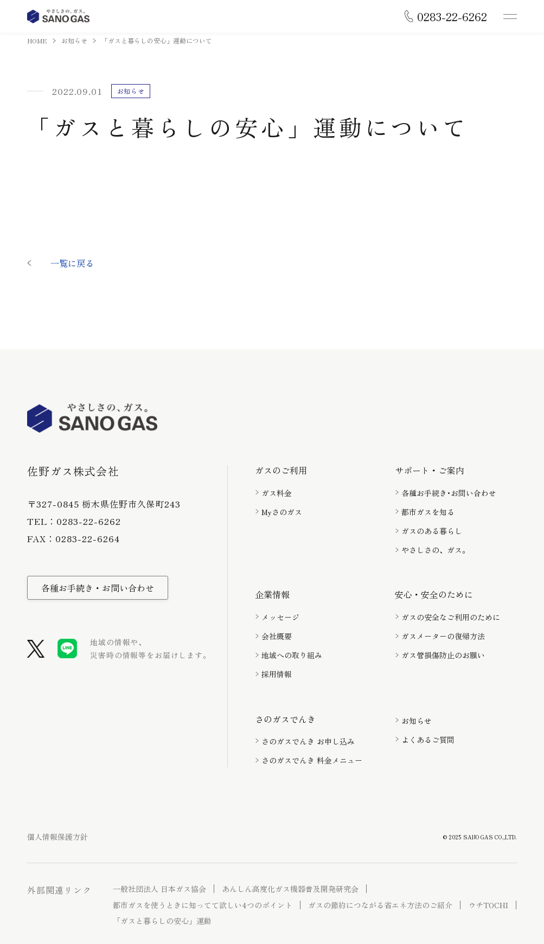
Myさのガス (281, 511)
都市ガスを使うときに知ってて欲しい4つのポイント (202, 905)
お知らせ (74, 40)
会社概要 (276, 636)
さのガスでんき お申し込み (308, 741)
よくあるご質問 (428, 739)
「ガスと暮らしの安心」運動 (162, 920)
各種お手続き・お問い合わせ (97, 587)
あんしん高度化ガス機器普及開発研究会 (290, 888)
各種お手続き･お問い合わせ (448, 492)
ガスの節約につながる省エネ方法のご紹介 (380, 905)
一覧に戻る (72, 263)
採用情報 (276, 674)
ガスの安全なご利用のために (450, 617)
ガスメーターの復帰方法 (443, 636)
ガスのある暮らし (431, 530)
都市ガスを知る (428, 511)
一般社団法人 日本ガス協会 (159, 888)
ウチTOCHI (488, 905)
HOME (37, 40)
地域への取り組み (291, 655)
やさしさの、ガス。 (435, 549)
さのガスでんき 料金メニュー (311, 760)
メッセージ (280, 617)
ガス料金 (276, 492)
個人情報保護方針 (57, 836)
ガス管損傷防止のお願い (443, 655)
